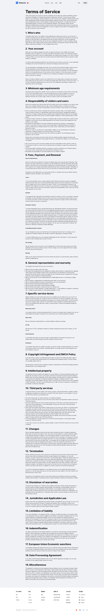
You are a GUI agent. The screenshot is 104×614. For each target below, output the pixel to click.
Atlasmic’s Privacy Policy (60, 20)
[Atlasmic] (21, 3)
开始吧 (85, 2)
